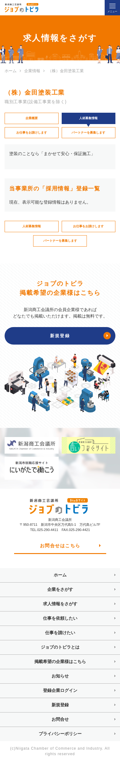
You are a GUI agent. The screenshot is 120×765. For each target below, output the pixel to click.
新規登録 (60, 708)
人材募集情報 (32, 229)
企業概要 (31, 119)
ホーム (60, 578)
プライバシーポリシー (60, 737)
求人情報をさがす (60, 607)
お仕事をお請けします (31, 134)
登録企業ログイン (60, 694)
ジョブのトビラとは (60, 650)
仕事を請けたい (60, 636)
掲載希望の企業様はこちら (60, 665)
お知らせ (60, 679)
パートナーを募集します (88, 134)
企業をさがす (60, 593)
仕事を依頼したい (60, 621)
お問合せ (60, 722)
